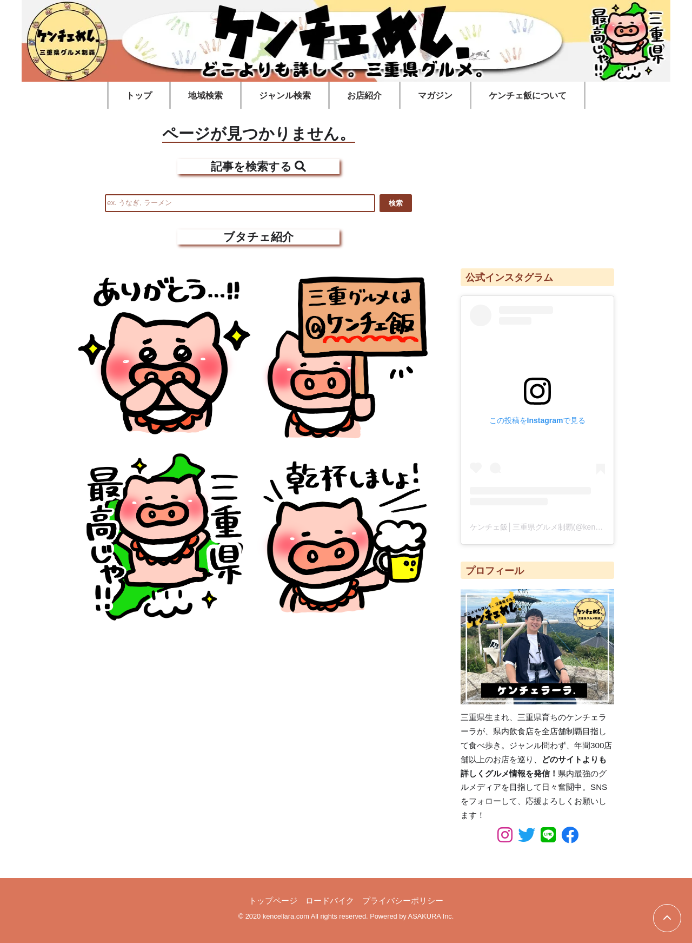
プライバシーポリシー (402, 900)
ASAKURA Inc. (431, 916)
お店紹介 (364, 95)
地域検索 (205, 95)
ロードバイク (329, 900)
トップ (139, 95)
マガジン (435, 95)
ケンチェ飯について (528, 95)
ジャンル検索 (285, 95)
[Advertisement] (537, 183)
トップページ (273, 900)
